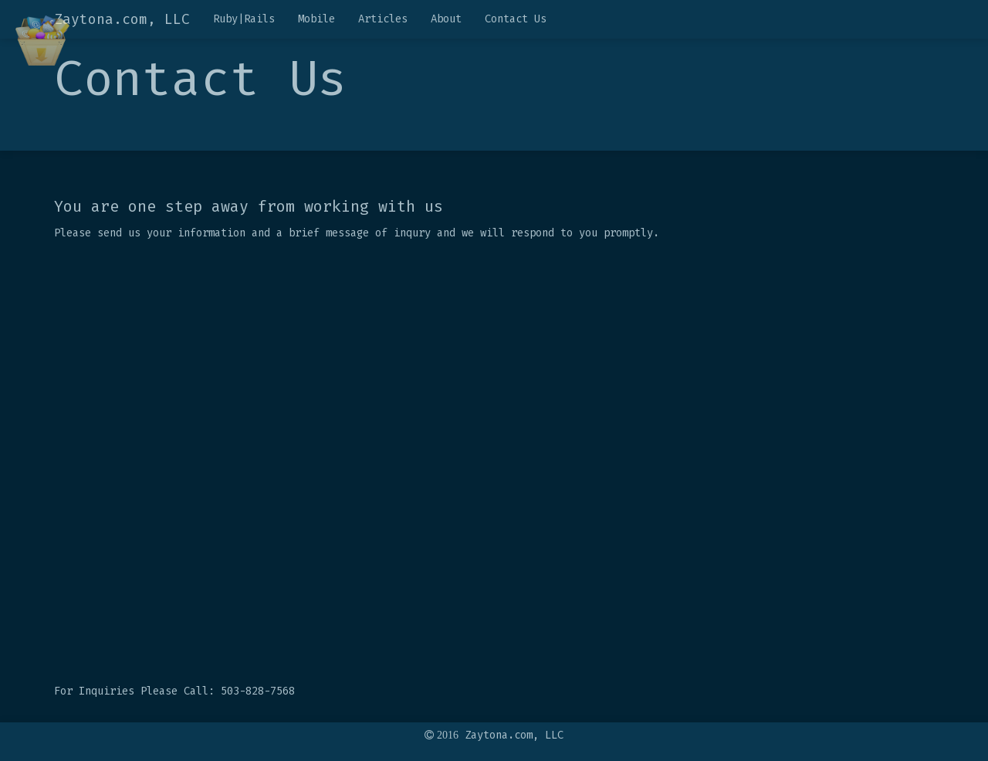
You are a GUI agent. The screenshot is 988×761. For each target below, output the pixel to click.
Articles (383, 18)
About (446, 18)
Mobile (316, 18)
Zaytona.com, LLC (122, 19)
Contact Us (515, 18)
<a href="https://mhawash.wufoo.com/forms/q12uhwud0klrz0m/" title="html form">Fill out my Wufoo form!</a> (494, 464)
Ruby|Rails (244, 18)
